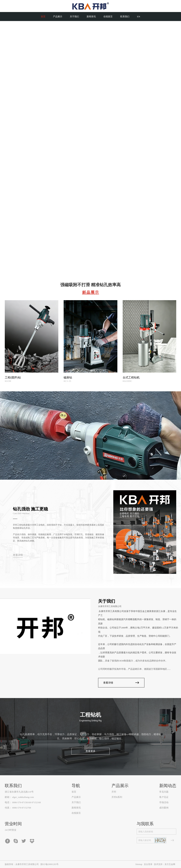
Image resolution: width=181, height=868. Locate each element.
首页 (74, 792)
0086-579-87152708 (21, 808)
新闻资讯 (76, 808)
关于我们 (76, 802)
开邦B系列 (117, 797)
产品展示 (76, 797)
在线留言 (76, 813)
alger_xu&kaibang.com (23, 797)
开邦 (114, 792)
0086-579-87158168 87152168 (26, 802)
